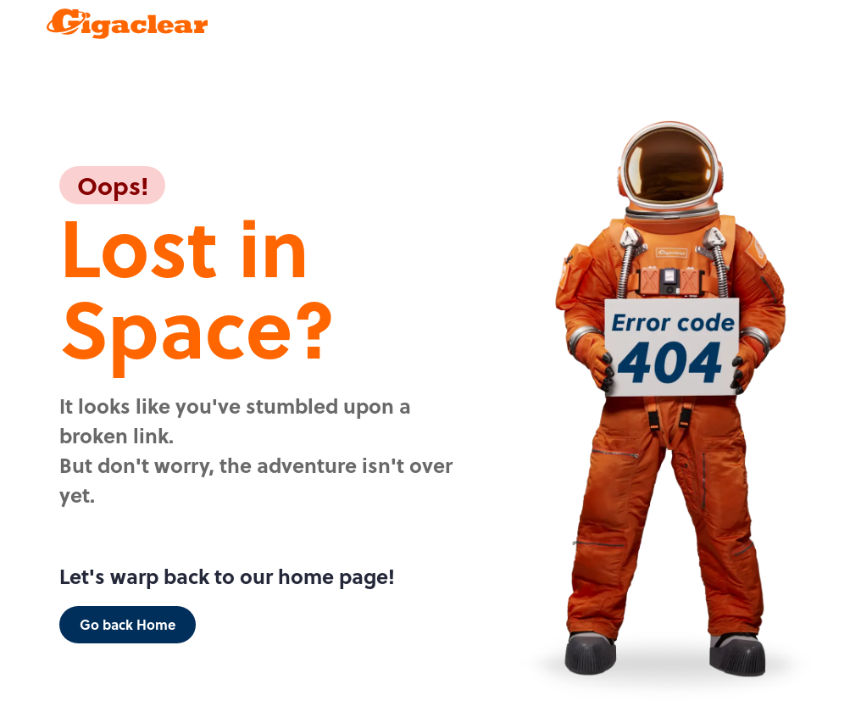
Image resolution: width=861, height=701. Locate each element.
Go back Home (127, 624)
